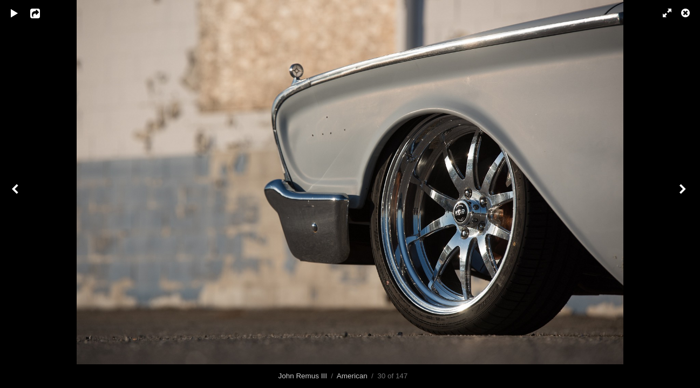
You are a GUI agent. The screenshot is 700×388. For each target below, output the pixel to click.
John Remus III (302, 376)
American (352, 376)
